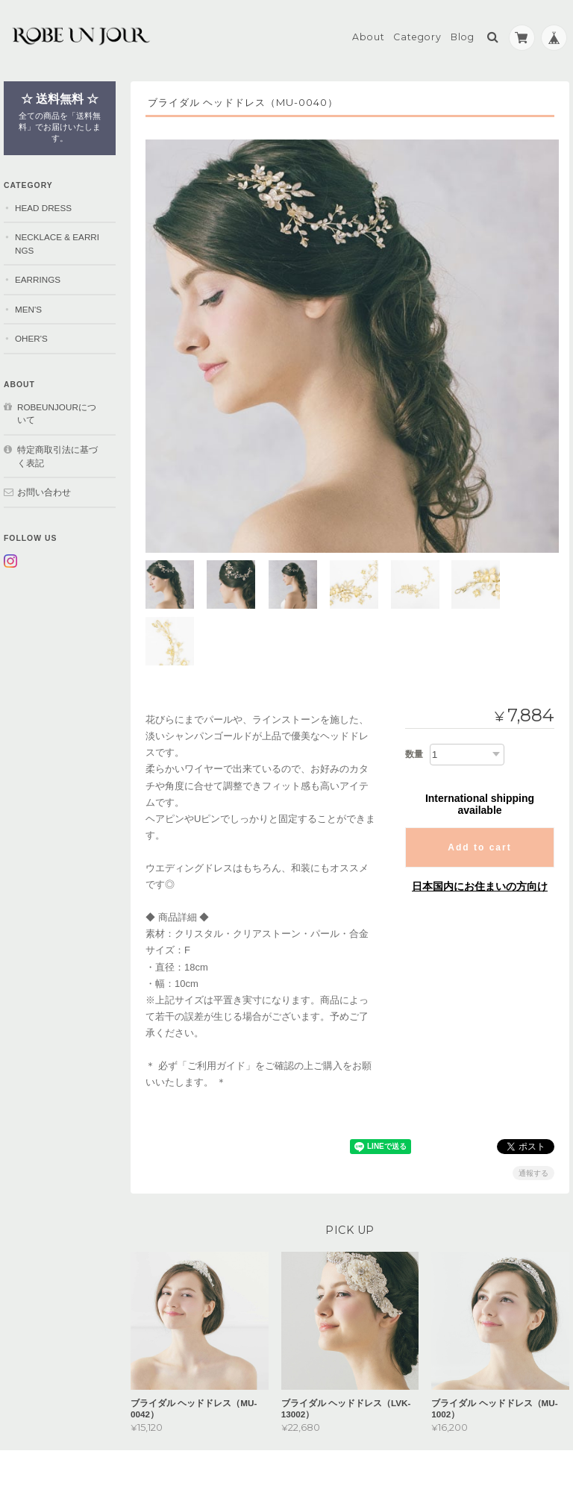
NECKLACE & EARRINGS (57, 241)
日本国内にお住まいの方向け (480, 823)
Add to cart (479, 784)
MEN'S (28, 307)
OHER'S (31, 337)
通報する (533, 1110)
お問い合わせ (44, 490)
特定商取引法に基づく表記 (57, 453)
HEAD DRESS (43, 205)
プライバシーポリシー (404, 1430)
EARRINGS (37, 277)
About (368, 34)
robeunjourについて (56, 411)
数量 (414, 691)
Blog (463, 34)
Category (417, 34)
